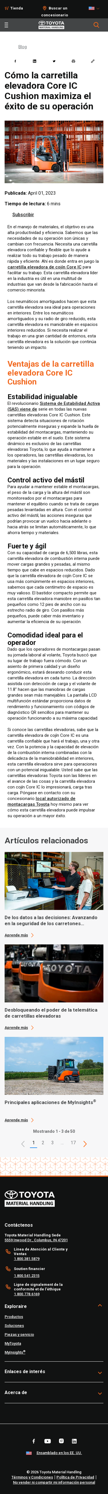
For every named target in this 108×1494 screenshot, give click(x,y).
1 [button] (33, 1142)
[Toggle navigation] (6, 25)
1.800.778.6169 (26, 1294)
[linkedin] (35, 61)
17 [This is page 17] (73, 1142)
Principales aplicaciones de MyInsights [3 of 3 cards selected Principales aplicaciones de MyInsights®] (50, 1102)
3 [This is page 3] (52, 1142)
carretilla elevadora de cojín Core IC (44, 267)
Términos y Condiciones (32, 1477)
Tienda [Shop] (16, 8)
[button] (23, 1144)
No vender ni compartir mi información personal (54, 1482)
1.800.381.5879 (26, 1259)
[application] (54, 895)
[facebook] (15, 61)
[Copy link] (93, 61)
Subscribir (23, 214)
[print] (73, 61)
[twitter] (54, 61)
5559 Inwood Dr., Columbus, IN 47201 (36, 1240)
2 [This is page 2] (43, 1142)
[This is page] (85, 1144)
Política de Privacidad (75, 1477)
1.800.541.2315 (26, 1275)
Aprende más (16, 935)
